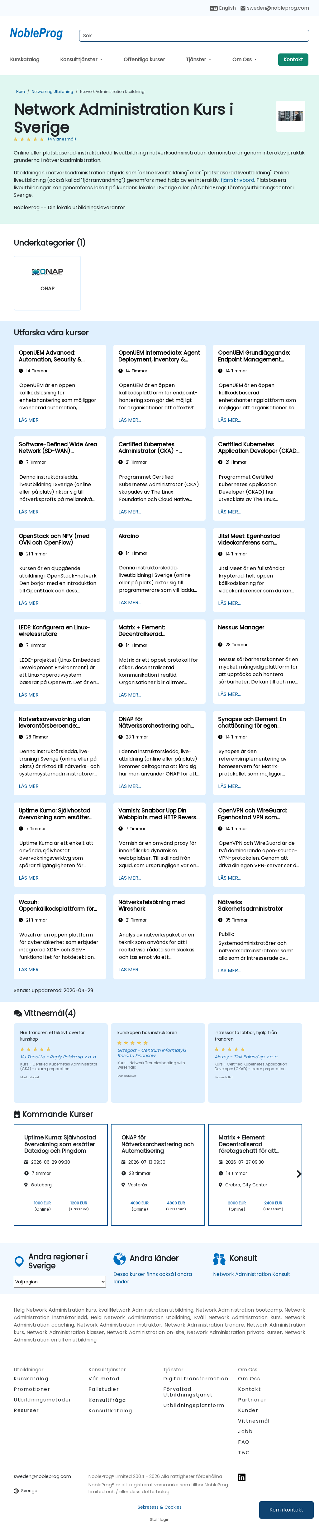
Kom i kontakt (286, 1509)
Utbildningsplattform (194, 1405)
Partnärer (252, 1399)
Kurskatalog (24, 59)
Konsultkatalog (110, 1410)
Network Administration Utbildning (112, 91)
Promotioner (32, 1389)
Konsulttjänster (79, 59)
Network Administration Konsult (251, 1274)
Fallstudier (103, 1389)
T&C (244, 1452)
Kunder (248, 1410)
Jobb (245, 1431)
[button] (298, 1174)
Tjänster (196, 59)
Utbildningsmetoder (43, 1399)
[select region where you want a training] (60, 1282)
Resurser (26, 1410)
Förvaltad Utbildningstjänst (188, 1392)
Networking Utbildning (52, 91)
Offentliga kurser (144, 59)
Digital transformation (195, 1378)
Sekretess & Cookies (160, 1507)
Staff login (159, 1519)
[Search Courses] (194, 36)
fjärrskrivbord (237, 180)
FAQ (244, 1442)
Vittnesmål (254, 1420)
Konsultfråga (107, 1400)
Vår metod (103, 1378)
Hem (20, 91)
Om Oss (242, 59)
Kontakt (293, 59)
